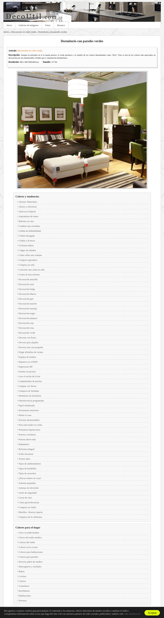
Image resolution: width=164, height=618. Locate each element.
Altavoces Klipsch (27, 211)
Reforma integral (26, 449)
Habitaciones (25, 595)
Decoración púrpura (28, 318)
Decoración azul (26, 284)
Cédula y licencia (27, 240)
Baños (22, 571)
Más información (132, 613)
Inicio (9, 25)
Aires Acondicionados (29, 532)
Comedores (24, 586)
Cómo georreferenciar (29, 502)
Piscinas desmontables (29, 420)
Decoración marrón (28, 303)
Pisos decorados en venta (30, 424)
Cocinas (22, 576)
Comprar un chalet (27, 507)
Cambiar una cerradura (29, 226)
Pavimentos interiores (29, 410)
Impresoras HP (26, 366)
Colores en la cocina (28, 547)
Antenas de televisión (29, 488)
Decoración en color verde (23, 32)
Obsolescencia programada (31, 400)
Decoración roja (26, 323)
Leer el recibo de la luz (29, 376)
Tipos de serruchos (27, 473)
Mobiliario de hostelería (30, 395)
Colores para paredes (28, 556)
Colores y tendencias (27, 196)
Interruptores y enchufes (30, 566)
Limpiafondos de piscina (30, 381)
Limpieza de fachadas (29, 391)
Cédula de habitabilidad (30, 231)
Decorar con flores (27, 337)
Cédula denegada (27, 235)
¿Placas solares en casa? (30, 478)
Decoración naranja (28, 308)
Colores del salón (27, 542)
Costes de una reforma (29, 274)
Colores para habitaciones (31, 552)
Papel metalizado (27, 405)
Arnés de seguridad (28, 492)
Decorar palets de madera (30, 561)
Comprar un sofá (26, 264)
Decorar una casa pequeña (31, 347)
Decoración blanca (27, 294)
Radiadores (24, 444)
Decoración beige (27, 289)
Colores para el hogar (28, 527)
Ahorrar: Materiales (28, 201)
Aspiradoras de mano (28, 216)
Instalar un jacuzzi (27, 371)
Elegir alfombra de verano (31, 352)
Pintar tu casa (25, 415)
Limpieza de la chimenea (30, 517)
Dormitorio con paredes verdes (52, 32)
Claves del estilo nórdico (30, 537)
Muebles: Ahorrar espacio (31, 512)
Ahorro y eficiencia (28, 206)
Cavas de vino (25, 497)
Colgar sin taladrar (27, 250)
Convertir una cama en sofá (31, 269)
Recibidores (24, 590)
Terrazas (23, 600)
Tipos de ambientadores (30, 463)
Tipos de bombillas (27, 468)
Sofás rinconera (26, 454)
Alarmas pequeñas (27, 483)
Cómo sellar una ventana (30, 255)
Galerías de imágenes (29, 25)
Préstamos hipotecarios (29, 429)
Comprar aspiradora (28, 260)
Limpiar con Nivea (27, 386)
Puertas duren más (27, 439)
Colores (22, 581)
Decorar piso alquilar (28, 342)
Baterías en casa (26, 221)
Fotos (47, 25)
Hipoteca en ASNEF (28, 361)
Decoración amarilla (28, 279)
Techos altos (24, 458)
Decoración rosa (26, 328)
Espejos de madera (27, 357)
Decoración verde (27, 332)
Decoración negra (27, 313)
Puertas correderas (27, 434)
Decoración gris (26, 298)
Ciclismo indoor (26, 245)
